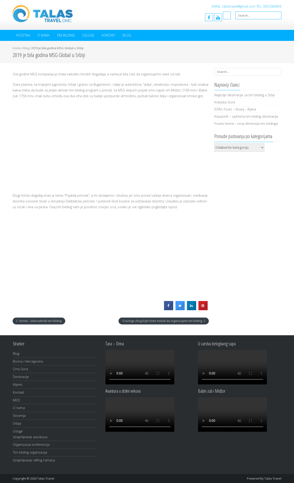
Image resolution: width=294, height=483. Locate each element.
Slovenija (19, 415)
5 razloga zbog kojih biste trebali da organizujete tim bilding (162, 321)
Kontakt (108, 35)
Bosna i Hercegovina (28, 361)
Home (17, 48)
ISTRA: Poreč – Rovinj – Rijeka (235, 109)
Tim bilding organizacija (30, 452)
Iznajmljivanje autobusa (30, 437)
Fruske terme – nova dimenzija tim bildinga (246, 123)
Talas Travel (272, 478)
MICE (16, 400)
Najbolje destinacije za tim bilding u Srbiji (244, 95)
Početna (23, 35)
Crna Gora (20, 369)
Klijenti (17, 384)
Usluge (88, 35)
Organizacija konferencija (31, 444)
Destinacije (21, 377)
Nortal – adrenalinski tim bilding (40, 321)
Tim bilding (66, 35)
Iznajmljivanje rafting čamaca (34, 460)
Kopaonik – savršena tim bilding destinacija (246, 116)
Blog (127, 35)
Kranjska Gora (224, 102)
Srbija (17, 423)
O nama (43, 35)
